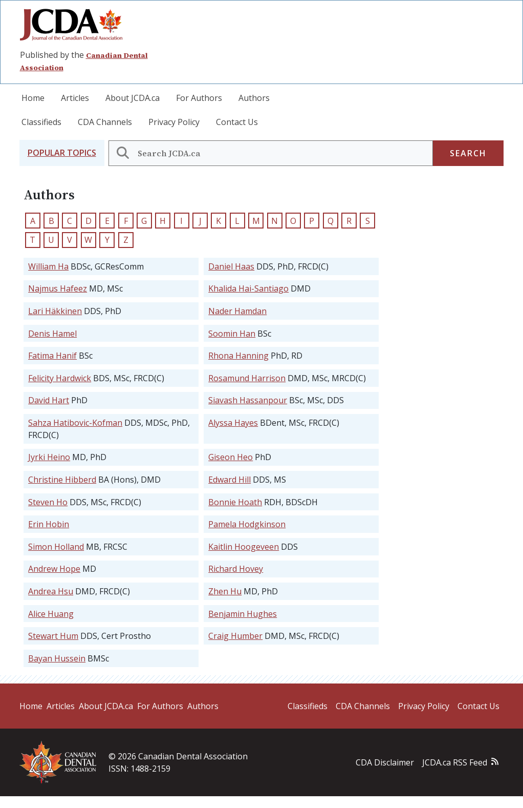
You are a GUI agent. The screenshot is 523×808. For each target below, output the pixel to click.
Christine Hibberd (62, 479)
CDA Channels (105, 122)
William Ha (48, 266)
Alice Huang (51, 613)
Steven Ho (48, 502)
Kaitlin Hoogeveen (243, 546)
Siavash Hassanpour (247, 400)
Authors (254, 97)
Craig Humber (235, 635)
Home (33, 97)
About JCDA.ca (132, 97)
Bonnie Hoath (235, 502)
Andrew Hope (54, 568)
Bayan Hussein (56, 658)
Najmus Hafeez (57, 288)
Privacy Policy (174, 122)
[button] (62, 153)
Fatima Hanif (52, 355)
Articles (75, 97)
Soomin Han (231, 333)
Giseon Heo (230, 457)
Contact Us (237, 122)
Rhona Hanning (238, 355)
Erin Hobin (48, 524)
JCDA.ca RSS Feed (454, 762)
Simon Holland (56, 546)
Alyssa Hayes (233, 422)
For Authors (199, 97)
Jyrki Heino (49, 457)
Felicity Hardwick (59, 378)
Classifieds (41, 122)
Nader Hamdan (237, 311)
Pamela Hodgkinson (247, 524)
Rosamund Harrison (247, 378)
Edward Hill (229, 479)
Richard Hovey (235, 568)
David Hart (48, 400)
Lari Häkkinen (55, 311)
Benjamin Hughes (242, 613)
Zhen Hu (225, 591)
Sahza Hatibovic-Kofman (75, 422)
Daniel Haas (231, 266)
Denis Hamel (52, 333)
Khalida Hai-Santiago (248, 288)
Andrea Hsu (50, 591)
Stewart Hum (53, 635)
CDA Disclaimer (385, 762)
